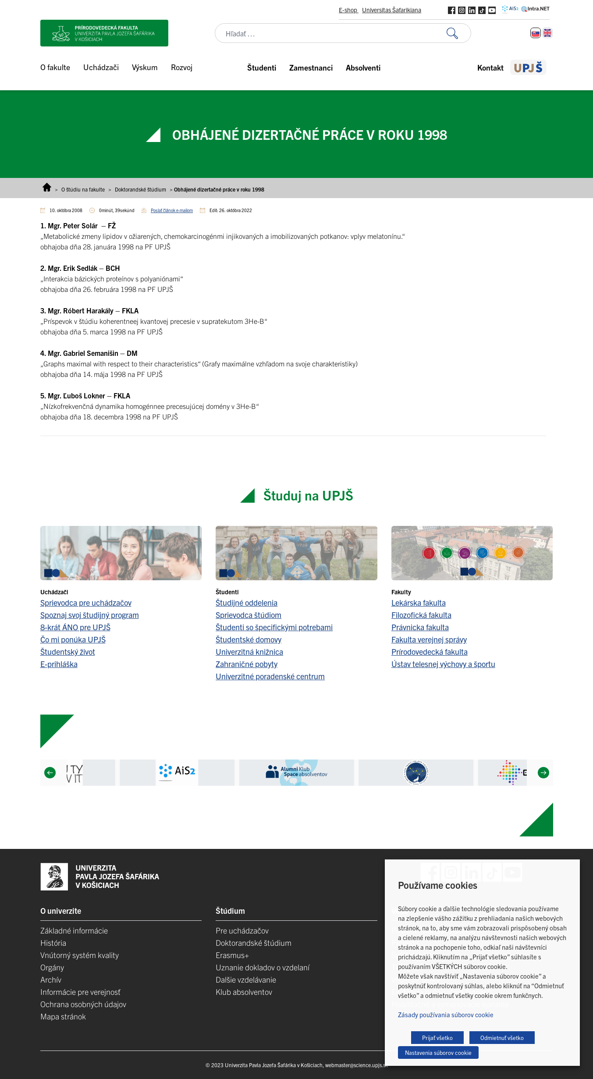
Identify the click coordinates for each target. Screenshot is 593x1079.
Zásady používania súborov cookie (446, 1014)
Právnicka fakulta (420, 627)
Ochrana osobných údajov (83, 1004)
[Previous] (49, 772)
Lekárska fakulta (418, 602)
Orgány (52, 967)
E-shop (349, 10)
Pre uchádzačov (242, 930)
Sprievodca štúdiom (248, 615)
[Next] (543, 772)
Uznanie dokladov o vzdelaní (262, 967)
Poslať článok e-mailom (172, 210)
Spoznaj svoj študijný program (89, 615)
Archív (50, 979)
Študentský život (67, 651)
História (53, 942)
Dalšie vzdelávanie (246, 979)
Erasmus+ (232, 955)
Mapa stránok (63, 1016)
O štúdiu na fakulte (83, 189)
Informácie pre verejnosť (80, 992)
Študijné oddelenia (246, 602)
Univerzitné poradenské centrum (270, 676)
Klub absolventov (244, 992)
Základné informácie (74, 930)
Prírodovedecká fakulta (429, 651)
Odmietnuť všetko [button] (502, 1037)
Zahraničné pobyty (246, 664)
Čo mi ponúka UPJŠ (73, 639)
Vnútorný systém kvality (79, 955)
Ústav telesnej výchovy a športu (443, 664)
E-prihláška (59, 664)
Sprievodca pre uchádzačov (85, 602)
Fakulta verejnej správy (429, 639)
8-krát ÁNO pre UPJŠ (75, 627)
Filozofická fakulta (421, 615)
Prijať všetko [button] (437, 1037)
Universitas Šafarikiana (391, 10)
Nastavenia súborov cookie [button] (438, 1052)
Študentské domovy (248, 639)
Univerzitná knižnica (249, 651)
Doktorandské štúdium (140, 189)
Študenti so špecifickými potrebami (274, 627)
